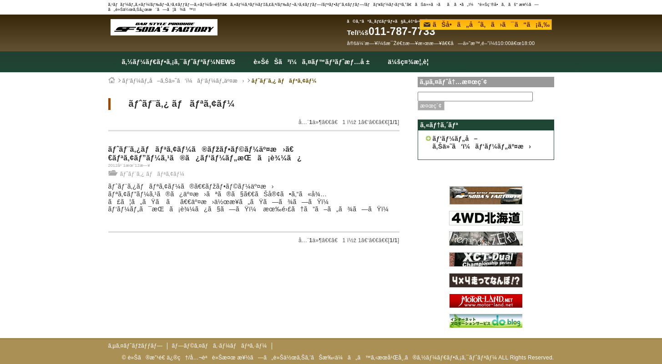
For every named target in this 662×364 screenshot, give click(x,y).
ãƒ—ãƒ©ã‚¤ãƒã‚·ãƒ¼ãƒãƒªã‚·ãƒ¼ (219, 346)
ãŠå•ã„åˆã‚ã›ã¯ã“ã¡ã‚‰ (487, 24)
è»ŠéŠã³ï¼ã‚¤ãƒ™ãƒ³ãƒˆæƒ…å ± (311, 61)
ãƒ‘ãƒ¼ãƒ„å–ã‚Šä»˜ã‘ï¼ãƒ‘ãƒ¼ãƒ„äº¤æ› (183, 81)
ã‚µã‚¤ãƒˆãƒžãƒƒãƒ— (135, 346)
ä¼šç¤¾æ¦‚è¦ (411, 61)
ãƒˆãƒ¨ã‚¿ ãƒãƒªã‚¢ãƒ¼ (284, 81)
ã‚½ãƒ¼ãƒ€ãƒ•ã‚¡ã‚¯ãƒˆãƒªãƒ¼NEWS (179, 61)
